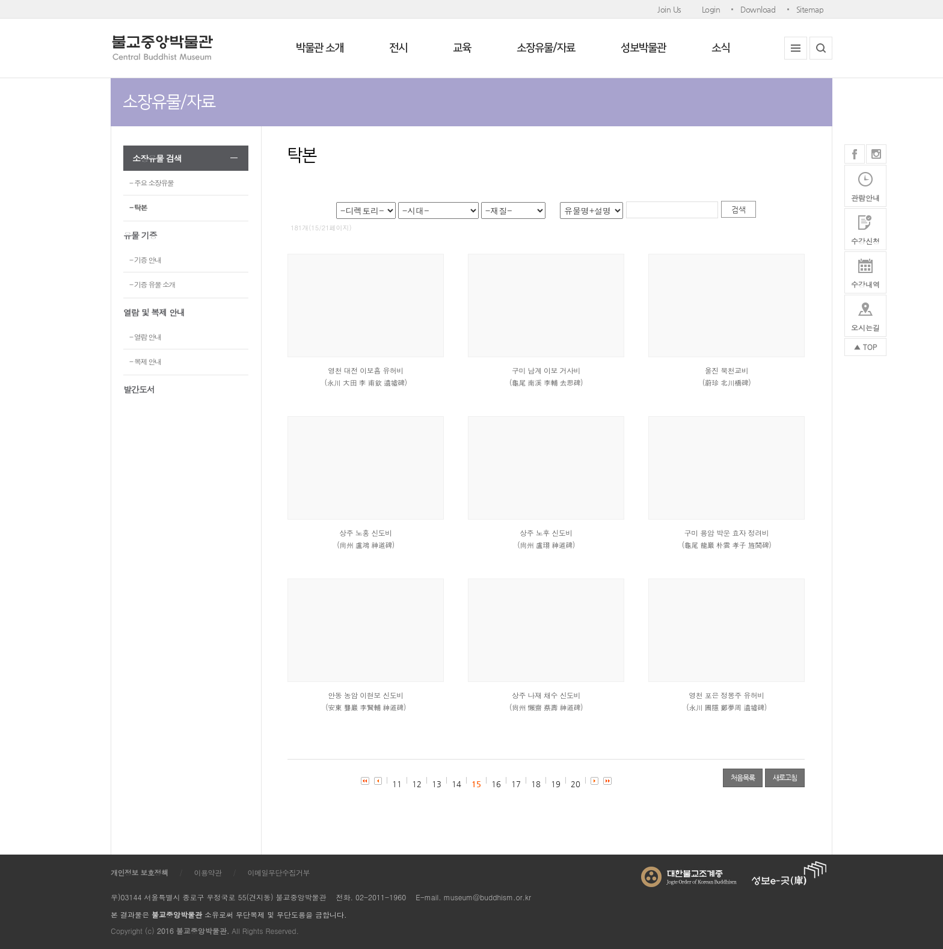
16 (496, 783)
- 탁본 (138, 207)
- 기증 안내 (145, 259)
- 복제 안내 (145, 361)
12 (417, 783)
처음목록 (743, 777)
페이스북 (854, 154)
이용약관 (208, 872)
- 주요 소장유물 (151, 182)
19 (556, 783)
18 (536, 783)
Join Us (669, 9)
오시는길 (865, 327)
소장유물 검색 (157, 158)
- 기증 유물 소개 (152, 284)
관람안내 (865, 197)
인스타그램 (876, 154)
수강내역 (865, 284)
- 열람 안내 (145, 336)
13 (436, 783)
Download (757, 9)
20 (575, 783)
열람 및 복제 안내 (154, 312)
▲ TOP (865, 347)
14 (456, 783)
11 (397, 783)
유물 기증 (140, 235)
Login (711, 9)
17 (516, 783)
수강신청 (865, 241)
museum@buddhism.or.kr (487, 897)
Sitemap (810, 9)
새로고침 (785, 777)
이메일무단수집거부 (279, 872)
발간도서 (139, 389)
